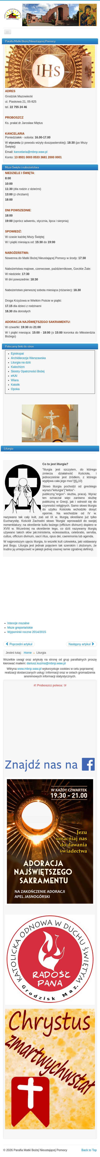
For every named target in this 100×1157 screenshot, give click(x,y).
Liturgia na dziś (21, 362)
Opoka (15, 389)
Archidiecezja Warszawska (28, 358)
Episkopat (17, 353)
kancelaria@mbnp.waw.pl (30, 151)
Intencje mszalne (18, 623)
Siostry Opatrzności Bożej (28, 371)
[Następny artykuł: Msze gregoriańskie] (81, 644)
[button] (50, 959)
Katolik (15, 384)
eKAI (14, 375)
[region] (50, 423)
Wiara (15, 380)
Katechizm (18, 367)
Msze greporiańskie (20, 627)
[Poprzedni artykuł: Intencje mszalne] (19, 644)
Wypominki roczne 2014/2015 (26, 632)
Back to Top (89, 1150)
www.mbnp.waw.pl (29, 668)
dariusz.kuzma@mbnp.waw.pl (46, 663)
